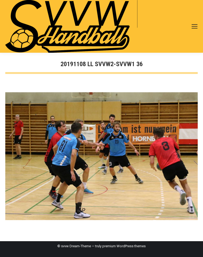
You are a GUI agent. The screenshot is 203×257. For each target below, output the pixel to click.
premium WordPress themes (124, 246)
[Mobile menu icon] (194, 26)
